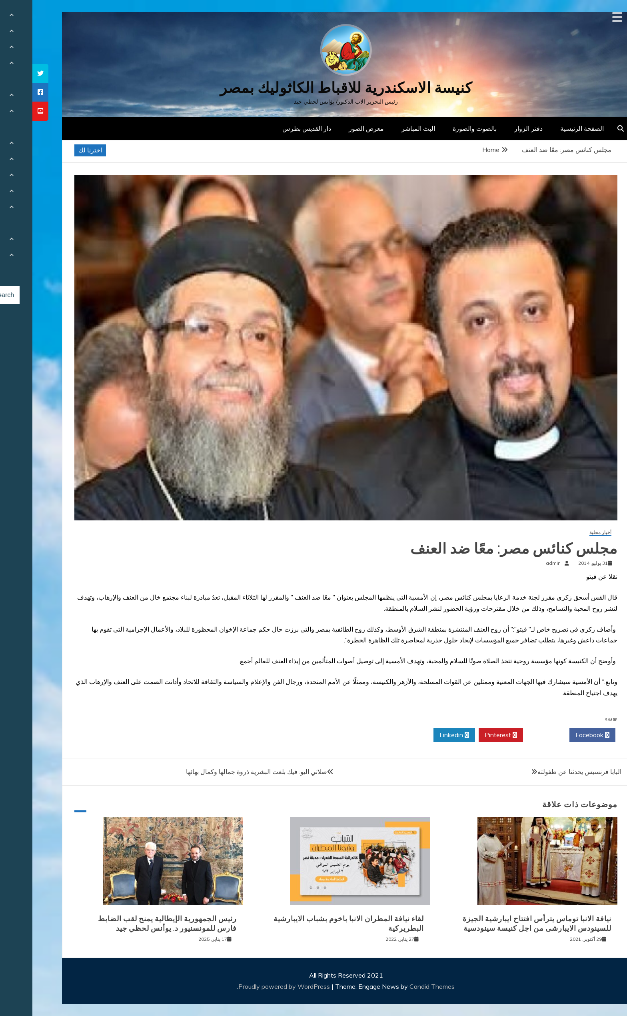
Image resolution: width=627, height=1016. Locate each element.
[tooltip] (8, 73)
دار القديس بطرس (274, 128)
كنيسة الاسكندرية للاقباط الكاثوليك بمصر (314, 87)
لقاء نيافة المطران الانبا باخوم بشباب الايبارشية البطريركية (316, 923)
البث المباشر (386, 128)
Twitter (513, 735)
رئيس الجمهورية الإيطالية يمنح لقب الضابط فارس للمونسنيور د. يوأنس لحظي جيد (135, 923)
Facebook (560, 735)
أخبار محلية (568, 532)
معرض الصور (333, 128)
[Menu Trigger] (585, 17)
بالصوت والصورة (442, 128)
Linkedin (422, 735)
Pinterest (468, 735)
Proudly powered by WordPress (252, 986)
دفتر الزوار (496, 128)
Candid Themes (399, 986)
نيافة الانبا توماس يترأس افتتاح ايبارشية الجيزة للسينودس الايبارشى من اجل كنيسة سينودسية (504, 923)
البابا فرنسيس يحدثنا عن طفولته (547, 772)
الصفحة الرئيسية (549, 128)
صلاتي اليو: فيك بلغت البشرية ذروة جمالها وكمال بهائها (224, 772)
